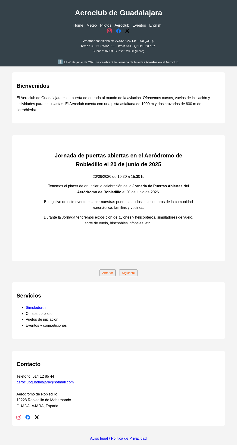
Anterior (107, 273)
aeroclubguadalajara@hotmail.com (45, 382)
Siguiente (128, 273)
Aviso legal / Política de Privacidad (118, 438)
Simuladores (36, 308)
